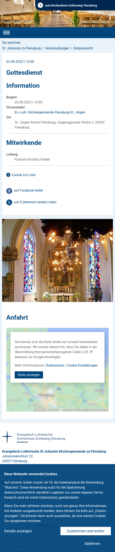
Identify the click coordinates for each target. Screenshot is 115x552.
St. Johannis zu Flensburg (21, 48)
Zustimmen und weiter (86, 531)
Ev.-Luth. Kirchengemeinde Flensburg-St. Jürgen (50, 112)
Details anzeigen (18, 531)
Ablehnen (92, 543)
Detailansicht (83, 48)
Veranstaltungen (57, 48)
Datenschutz (55, 365)
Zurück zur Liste (23, 175)
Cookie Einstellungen (82, 365)
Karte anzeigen (29, 375)
